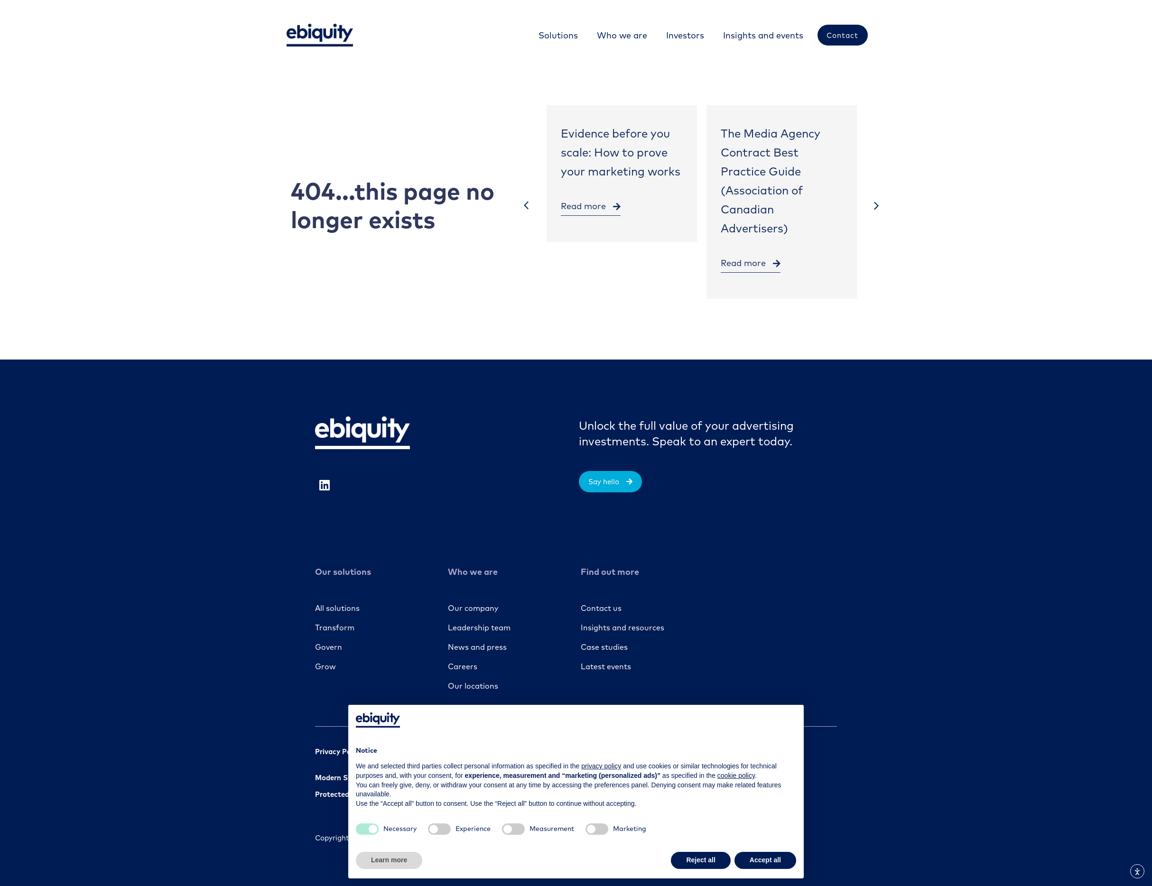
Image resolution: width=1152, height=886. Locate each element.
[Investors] (684, 35)
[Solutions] (557, 35)
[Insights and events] (763, 35)
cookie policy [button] (736, 775)
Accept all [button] (765, 860)
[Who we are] (621, 35)
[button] (526, 205)
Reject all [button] (700, 860)
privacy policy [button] (601, 766)
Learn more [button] (389, 860)
